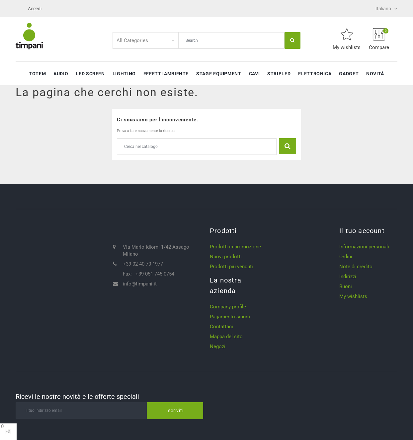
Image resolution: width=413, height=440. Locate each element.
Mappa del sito (226, 337)
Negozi (217, 346)
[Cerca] (197, 146)
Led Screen (90, 73)
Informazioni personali (364, 247)
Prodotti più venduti (231, 267)
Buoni (345, 286)
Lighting (124, 73)
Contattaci (221, 327)
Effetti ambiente (166, 73)
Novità (375, 73)
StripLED (278, 73)
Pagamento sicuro (230, 317)
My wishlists (353, 296)
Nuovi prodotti (226, 257)
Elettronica (314, 73)
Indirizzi (347, 277)
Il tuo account (362, 231)
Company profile (228, 307)
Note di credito (355, 267)
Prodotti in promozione (235, 247)
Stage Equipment (218, 73)
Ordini (345, 257)
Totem (37, 73)
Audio (60, 73)
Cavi (254, 73)
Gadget (349, 73)
